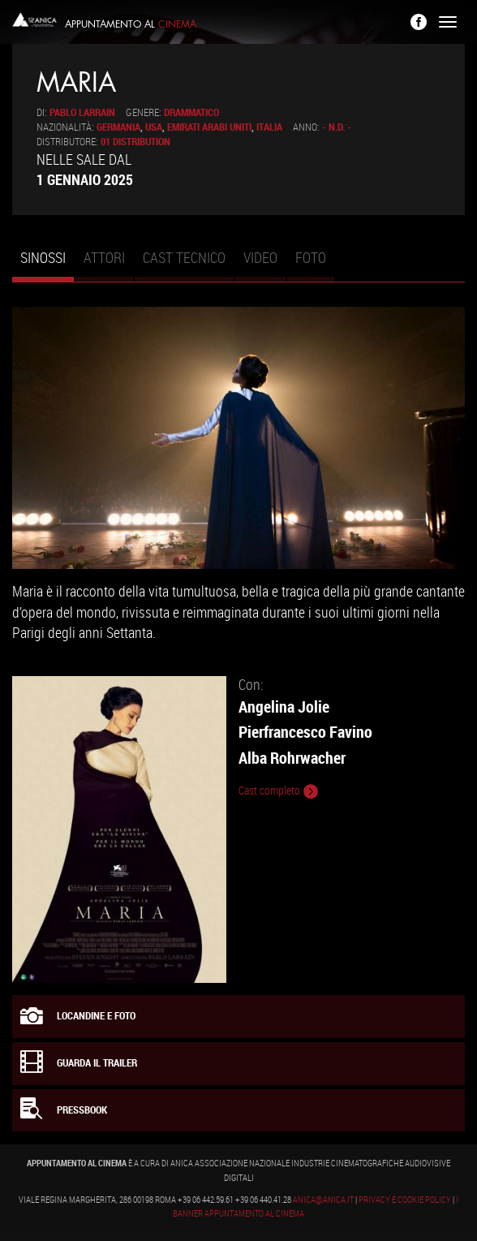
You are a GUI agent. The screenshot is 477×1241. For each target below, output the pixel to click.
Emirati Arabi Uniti (209, 127)
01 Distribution (135, 142)
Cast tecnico (184, 257)
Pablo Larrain (82, 112)
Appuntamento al (130, 24)
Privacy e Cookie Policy (405, 1199)
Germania (118, 127)
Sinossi (47, 265)
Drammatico (191, 112)
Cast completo (278, 791)
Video (260, 257)
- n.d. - (336, 127)
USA (153, 127)
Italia (269, 127)
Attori (104, 257)
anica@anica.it (323, 1199)
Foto (310, 257)
